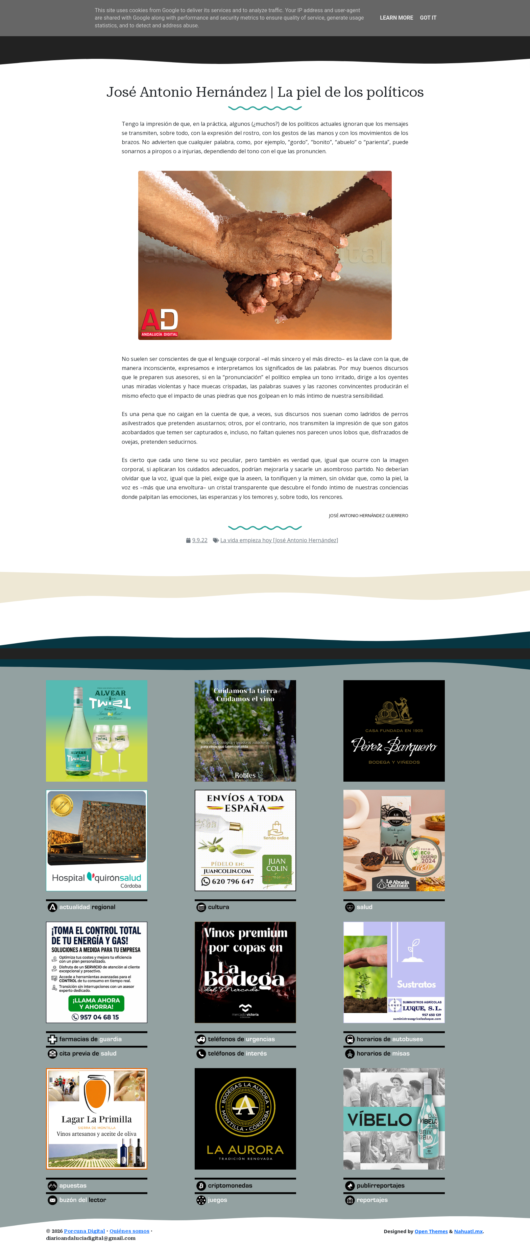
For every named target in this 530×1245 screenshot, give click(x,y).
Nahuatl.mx (468, 1231)
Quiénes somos (129, 1231)
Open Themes (431, 1231)
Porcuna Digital (84, 1231)
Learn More (396, 18)
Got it (428, 18)
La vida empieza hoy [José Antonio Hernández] (279, 540)
